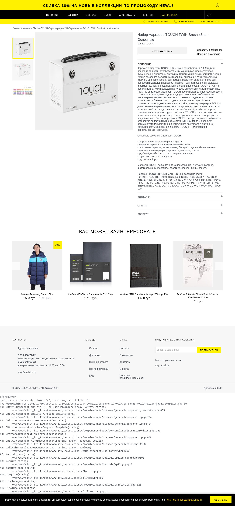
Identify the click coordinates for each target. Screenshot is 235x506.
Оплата (93, 348)
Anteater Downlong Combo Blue (37, 294)
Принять (220, 500)
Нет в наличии (162, 51)
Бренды (148, 15)
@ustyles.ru (29, 372)
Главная (16, 28)
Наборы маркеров (55, 28)
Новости (124, 348)
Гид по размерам (98, 369)
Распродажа (169, 15)
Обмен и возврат (98, 362)
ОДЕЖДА (91, 15)
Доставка (94, 355)
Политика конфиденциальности (132, 376)
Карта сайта (162, 365)
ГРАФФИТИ (71, 15)
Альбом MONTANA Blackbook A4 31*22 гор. (90, 294)
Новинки (52, 15)
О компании (126, 355)
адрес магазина (157, 21)
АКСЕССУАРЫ (127, 15)
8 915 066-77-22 (187, 21)
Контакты (125, 362)
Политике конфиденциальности (183, 499)
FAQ (91, 376)
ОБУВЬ (108, 15)
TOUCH (149, 43)
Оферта (124, 369)
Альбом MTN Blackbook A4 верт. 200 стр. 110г (144, 294)
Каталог (26, 28)
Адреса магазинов (28, 348)
